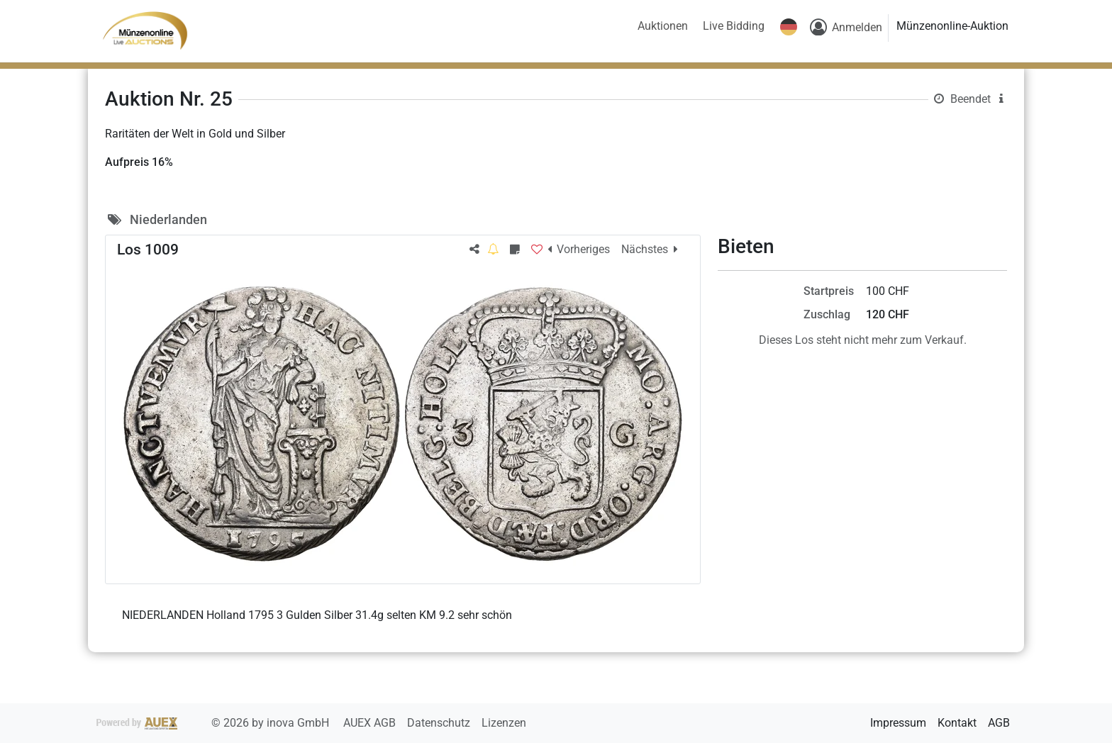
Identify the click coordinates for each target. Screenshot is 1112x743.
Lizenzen (504, 723)
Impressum (898, 723)
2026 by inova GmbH (214, 723)
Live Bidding (733, 26)
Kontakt (957, 723)
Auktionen (663, 26)
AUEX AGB (371, 723)
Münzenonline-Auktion (952, 26)
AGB (999, 723)
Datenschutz (440, 723)
